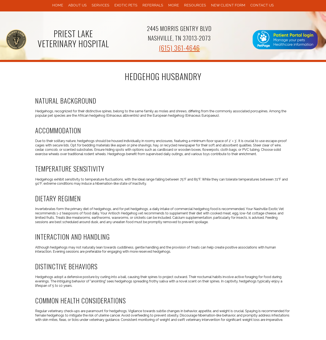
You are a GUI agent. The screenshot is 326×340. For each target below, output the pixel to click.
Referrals (152, 5)
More (173, 5)
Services (100, 5)
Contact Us (262, 5)
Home (57, 5)
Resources (195, 5)
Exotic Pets (125, 5)
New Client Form (228, 5)
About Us (77, 5)
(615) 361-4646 (179, 48)
